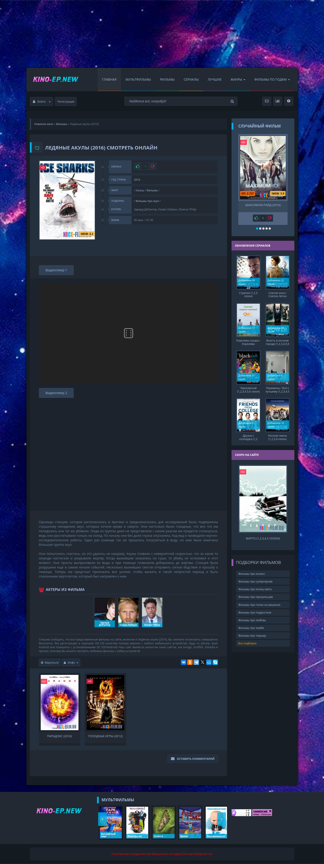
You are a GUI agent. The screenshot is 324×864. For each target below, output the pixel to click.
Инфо (71, 662)
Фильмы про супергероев (255, 578)
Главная (109, 79)
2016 (137, 180)
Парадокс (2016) (59, 736)
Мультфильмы (138, 79)
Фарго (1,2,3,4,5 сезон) (263, 535)
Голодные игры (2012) (105, 736)
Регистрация (66, 101)
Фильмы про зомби (251, 624)
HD (43, 167)
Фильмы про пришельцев (255, 593)
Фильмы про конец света (255, 585)
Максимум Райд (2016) (263, 205)
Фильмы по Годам (272, 79)
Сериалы (191, 79)
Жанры (238, 79)
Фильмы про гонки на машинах (259, 601)
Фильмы (167, 79)
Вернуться (50, 662)
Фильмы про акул (147, 201)
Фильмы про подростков (254, 609)
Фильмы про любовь (252, 617)
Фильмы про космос (251, 570)
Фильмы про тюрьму (252, 632)
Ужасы (140, 190)
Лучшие (215, 79)
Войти (42, 101)
